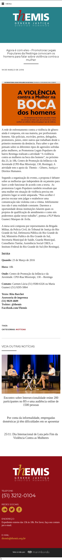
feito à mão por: (31, 552)
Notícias (21, 329)
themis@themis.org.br (14, 538)
